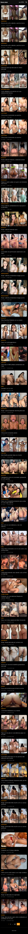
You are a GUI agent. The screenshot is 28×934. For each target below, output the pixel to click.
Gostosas (4, 65)
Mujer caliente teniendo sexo (9, 229)
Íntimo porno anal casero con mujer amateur (14, 872)
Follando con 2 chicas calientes (10, 850)
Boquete (3, 157)
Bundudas (4, 21)
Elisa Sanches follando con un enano (11, 320)
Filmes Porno (5, 499)
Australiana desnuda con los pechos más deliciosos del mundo (13, 757)
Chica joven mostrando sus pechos (11, 115)
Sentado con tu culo (7, 388)
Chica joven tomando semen (9, 433)
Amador (3, 662)
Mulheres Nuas (5, 89)
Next (18, 924)
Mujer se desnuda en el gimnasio (10, 895)
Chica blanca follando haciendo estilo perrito (14, 780)
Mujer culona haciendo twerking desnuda (13, 410)
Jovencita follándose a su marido (10, 710)
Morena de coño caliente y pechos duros (13, 23)
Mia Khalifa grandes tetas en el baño (11, 455)
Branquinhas (5, 203)
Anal (2, 249)
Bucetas (3, 475)
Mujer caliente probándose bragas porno (13, 275)
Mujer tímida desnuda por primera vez (12, 642)
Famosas (3, 362)
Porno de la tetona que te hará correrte (12, 688)
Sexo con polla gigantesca (8, 342)
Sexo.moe (4, 2)
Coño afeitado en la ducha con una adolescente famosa (11, 92)
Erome (3, 686)
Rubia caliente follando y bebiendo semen (13, 159)
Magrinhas (4, 640)
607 (15, 924)
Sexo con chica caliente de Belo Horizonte (13, 620)
